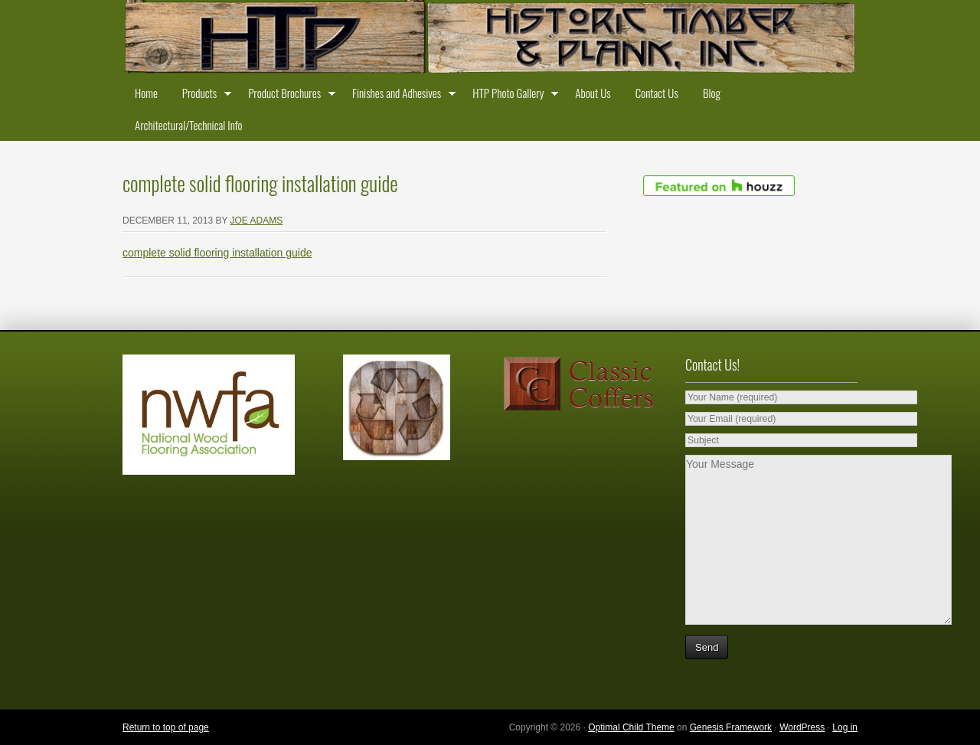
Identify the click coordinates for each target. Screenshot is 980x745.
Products (203, 95)
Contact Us (656, 92)
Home (146, 92)
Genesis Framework (731, 727)
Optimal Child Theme (631, 727)
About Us (592, 92)
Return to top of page (165, 727)
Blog (711, 92)
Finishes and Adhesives (400, 95)
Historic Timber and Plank (490, 38)
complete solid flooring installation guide (217, 253)
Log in (845, 727)
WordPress (802, 727)
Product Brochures (288, 95)
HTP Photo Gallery (511, 95)
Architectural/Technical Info (188, 124)
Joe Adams (256, 220)
